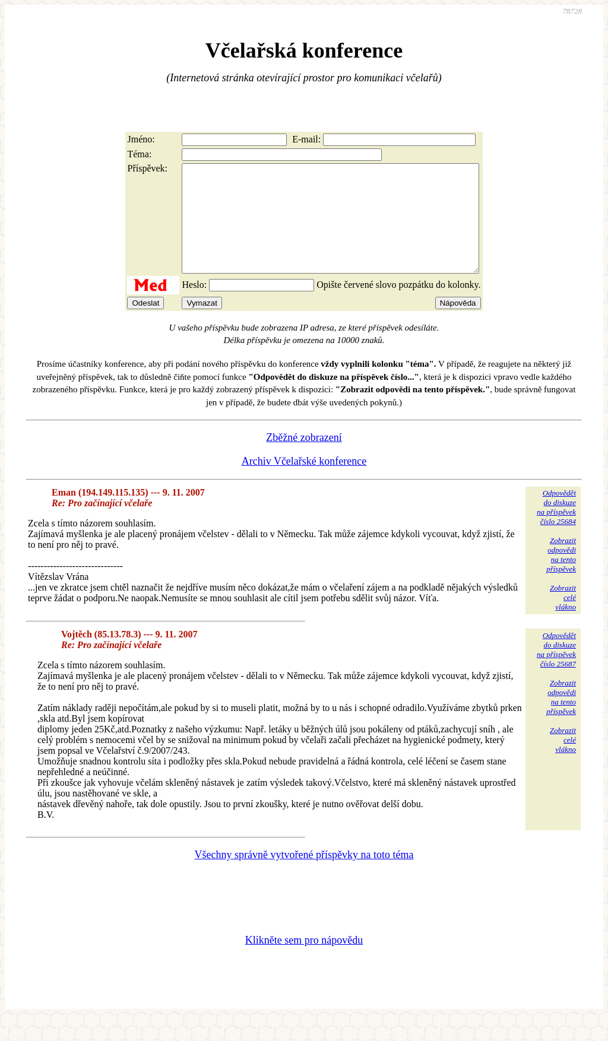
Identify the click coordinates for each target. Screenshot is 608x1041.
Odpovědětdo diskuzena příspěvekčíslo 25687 (556, 671)
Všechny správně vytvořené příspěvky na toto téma (304, 876)
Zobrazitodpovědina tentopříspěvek (561, 576)
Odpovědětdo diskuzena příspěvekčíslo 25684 (556, 528)
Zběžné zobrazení (303, 459)
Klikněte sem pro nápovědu (304, 961)
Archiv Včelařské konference (304, 482)
